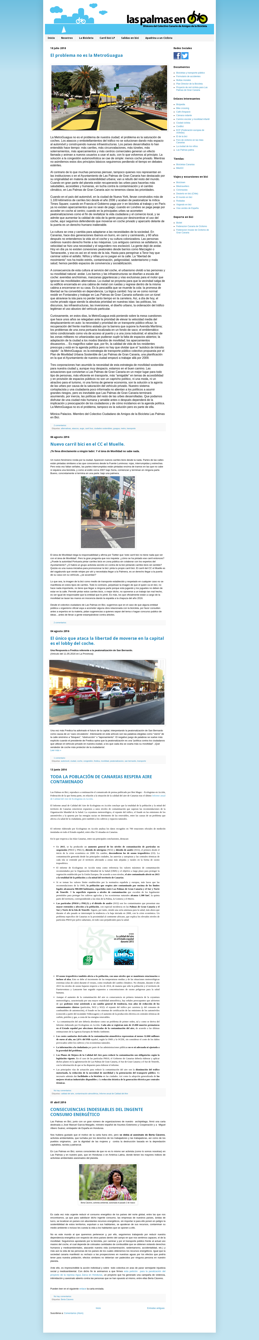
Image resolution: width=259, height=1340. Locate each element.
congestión (88, 761)
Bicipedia (180, 104)
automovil (65, 761)
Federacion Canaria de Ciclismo (191, 226)
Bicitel (179, 222)
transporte (131, 428)
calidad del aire (67, 1093)
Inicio (51, 37)
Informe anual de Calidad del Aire (113, 1093)
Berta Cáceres (67, 1299)
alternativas (66, 428)
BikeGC (180, 168)
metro (123, 428)
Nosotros (67, 37)
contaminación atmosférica (86, 1093)
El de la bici (181, 136)
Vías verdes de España (187, 208)
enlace (82, 1288)
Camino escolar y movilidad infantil (193, 119)
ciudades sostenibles (103, 428)
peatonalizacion (117, 761)
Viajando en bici (184, 204)
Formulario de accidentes (188, 76)
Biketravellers (182, 186)
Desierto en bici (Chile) (187, 193)
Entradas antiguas (156, 1308)
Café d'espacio (183, 112)
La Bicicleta (86, 37)
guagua (116, 428)
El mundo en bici (184, 197)
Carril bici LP (107, 37)
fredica (97, 761)
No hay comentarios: (63, 1090)
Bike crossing (182, 108)
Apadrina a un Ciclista (158, 37)
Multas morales (183, 80)
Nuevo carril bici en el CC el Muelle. (87, 444)
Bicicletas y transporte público (190, 73)
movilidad (105, 761)
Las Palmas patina (185, 150)
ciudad (73, 761)
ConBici (180, 126)
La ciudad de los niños (187, 146)
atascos (75, 428)
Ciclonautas (182, 190)
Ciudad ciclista (183, 123)
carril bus (89, 428)
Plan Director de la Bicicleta (189, 84)
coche (79, 761)
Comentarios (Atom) (73, 1313)
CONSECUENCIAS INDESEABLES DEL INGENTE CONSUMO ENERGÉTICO (96, 1112)
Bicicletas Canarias (185, 164)
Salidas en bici (130, 37)
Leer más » (55, 750)
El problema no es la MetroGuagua (86, 55)
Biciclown (180, 182)
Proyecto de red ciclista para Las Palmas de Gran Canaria (192, 88)
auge (82, 428)
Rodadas (180, 201)
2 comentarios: (60, 425)
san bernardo (130, 761)
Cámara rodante (184, 115)
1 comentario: (60, 758)
